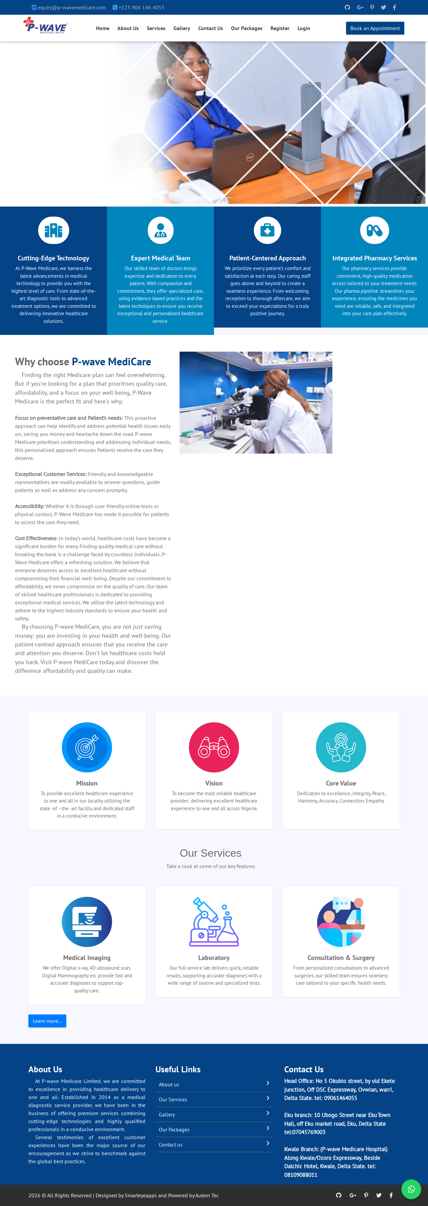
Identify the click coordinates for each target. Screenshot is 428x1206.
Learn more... (47, 1020)
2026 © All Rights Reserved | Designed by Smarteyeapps (92, 1195)
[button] (32, 123)
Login (304, 28)
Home (102, 28)
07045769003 (308, 1132)
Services (156, 28)
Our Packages (246, 28)
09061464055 (340, 1098)
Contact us (171, 1144)
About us (169, 1084)
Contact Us (210, 28)
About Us (128, 28)
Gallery (182, 28)
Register (280, 28)
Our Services (173, 1099)
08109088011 (300, 1175)
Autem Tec (207, 1195)
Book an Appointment (375, 28)
